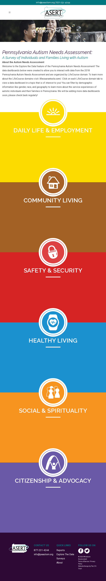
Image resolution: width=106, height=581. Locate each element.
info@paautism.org (45, 2)
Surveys (60, 558)
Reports (60, 550)
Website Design (83, 566)
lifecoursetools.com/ (50, 78)
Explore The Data (65, 554)
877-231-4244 (63, 2)
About (59, 562)
